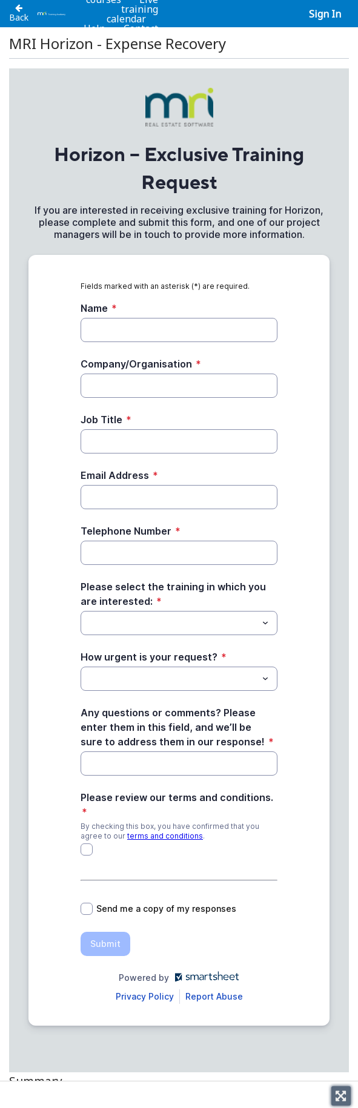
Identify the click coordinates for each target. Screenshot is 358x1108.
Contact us (141, 33)
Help (94, 28)
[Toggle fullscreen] (341, 1096)
